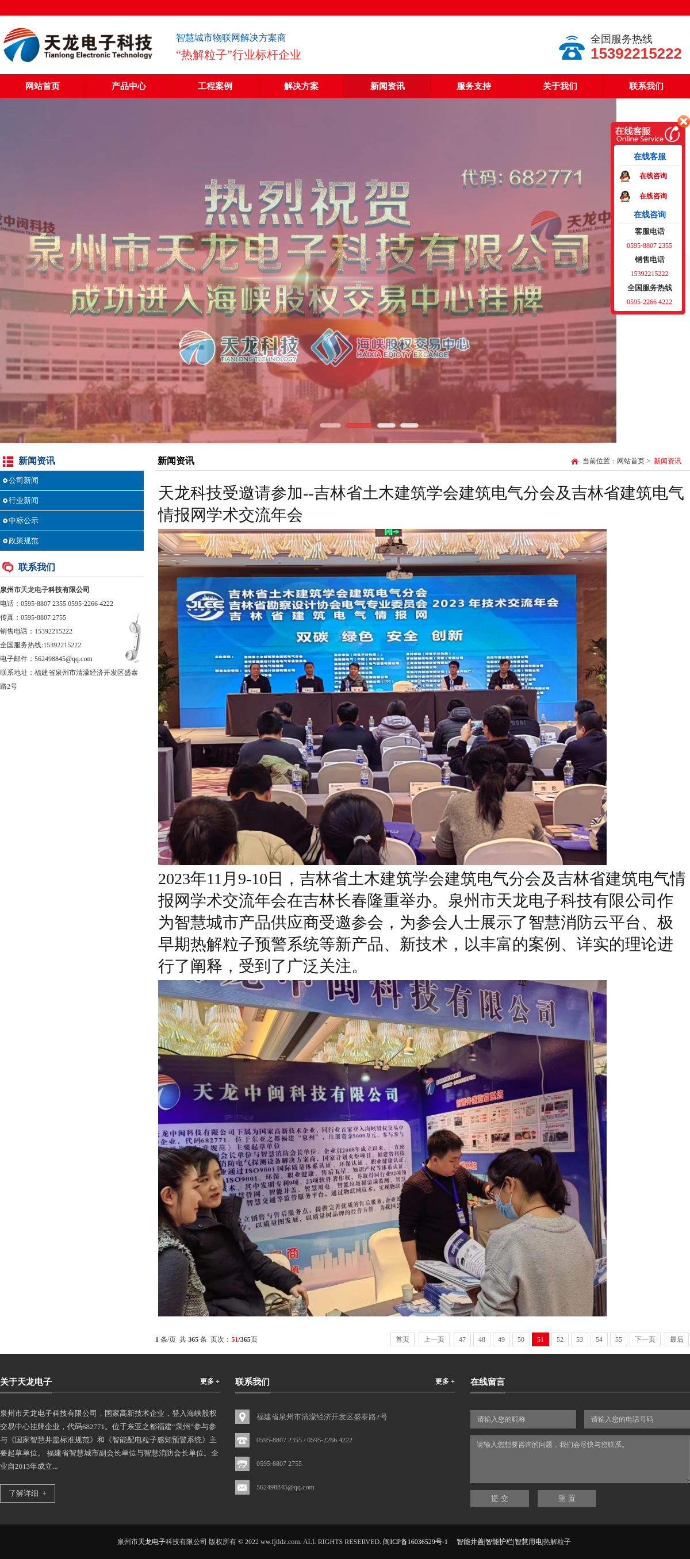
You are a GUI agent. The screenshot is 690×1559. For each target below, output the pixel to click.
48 (481, 1339)
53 (579, 1339)
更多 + (210, 1381)
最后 (677, 1339)
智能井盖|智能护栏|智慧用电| (500, 1542)
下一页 (645, 1339)
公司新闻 (24, 480)
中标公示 (24, 520)
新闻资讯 (387, 86)
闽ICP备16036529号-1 (415, 1542)
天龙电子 (34, 590)
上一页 (434, 1339)
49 (501, 1339)
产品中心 (129, 86)
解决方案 (301, 86)
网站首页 (42, 86)
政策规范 (24, 540)
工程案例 (215, 86)
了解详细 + (28, 1493)
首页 (402, 1339)
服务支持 (474, 86)
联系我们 (646, 86)
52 (560, 1339)
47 (462, 1339)
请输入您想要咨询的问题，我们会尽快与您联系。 (580, 1459)
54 (599, 1339)
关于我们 (560, 86)
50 (521, 1339)
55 (618, 1339)
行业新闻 (24, 500)
